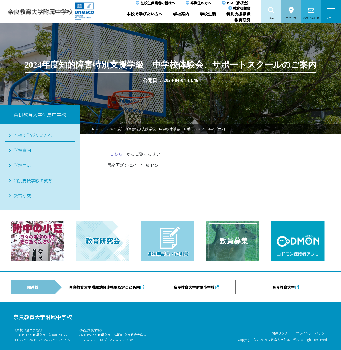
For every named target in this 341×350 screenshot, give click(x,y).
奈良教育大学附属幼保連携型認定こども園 (104, 287)
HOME (95, 128)
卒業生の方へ (200, 2)
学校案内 (181, 14)
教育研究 (242, 20)
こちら (117, 154)
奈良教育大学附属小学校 (193, 287)
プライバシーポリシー (312, 333)
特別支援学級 (238, 14)
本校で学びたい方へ (145, 14)
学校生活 (208, 14)
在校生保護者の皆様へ (157, 2)
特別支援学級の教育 (33, 180)
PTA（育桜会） (238, 2)
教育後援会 (241, 8)
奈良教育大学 (283, 287)
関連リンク (280, 333)
